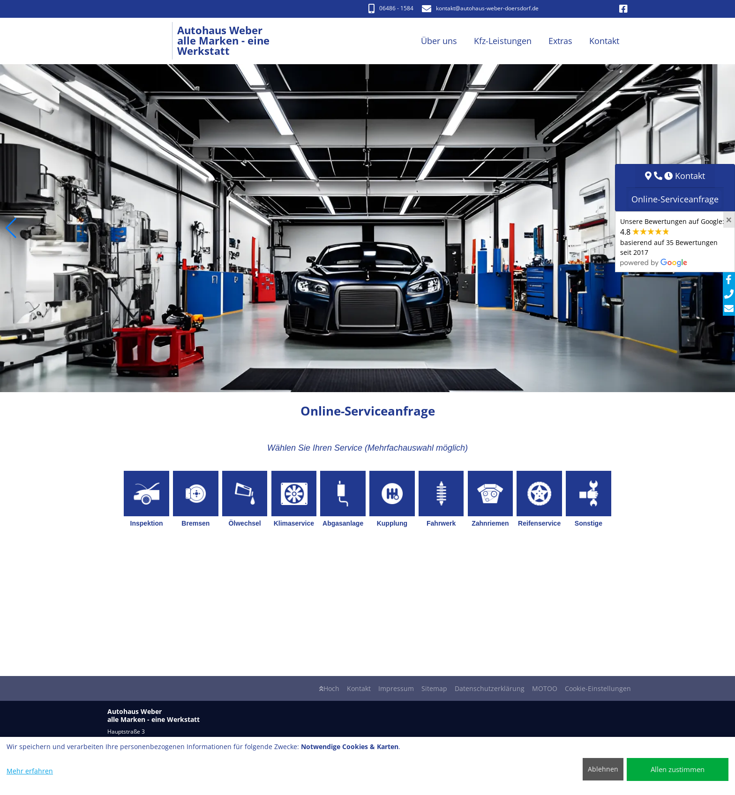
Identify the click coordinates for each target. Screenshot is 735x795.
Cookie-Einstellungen (598, 688)
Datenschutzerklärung (490, 688)
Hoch (329, 688)
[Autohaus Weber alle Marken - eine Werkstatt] (142, 41)
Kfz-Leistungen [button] (503, 40)
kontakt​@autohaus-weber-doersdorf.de (480, 8)
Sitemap (434, 688)
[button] (11, 228)
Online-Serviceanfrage (675, 199)
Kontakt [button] (604, 40)
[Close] (729, 220)
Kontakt (359, 688)
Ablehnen (603, 769)
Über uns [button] (439, 40)
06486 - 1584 (390, 8)
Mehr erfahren (30, 770)
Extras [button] (560, 40)
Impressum (396, 688)
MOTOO (544, 688)
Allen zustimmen (678, 769)
